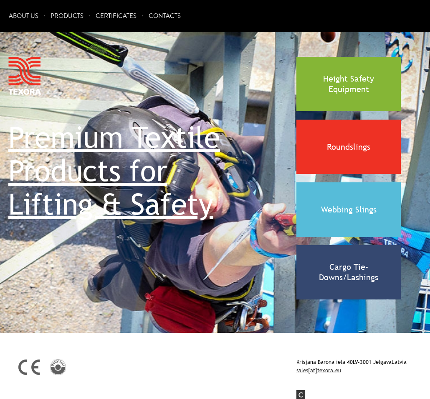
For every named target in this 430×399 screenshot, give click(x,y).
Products (67, 16)
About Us (23, 16)
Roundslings (348, 146)
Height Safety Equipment (348, 84)
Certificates (116, 16)
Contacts (165, 16)
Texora (25, 76)
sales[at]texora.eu (318, 370)
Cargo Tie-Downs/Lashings (348, 272)
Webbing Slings (349, 209)
